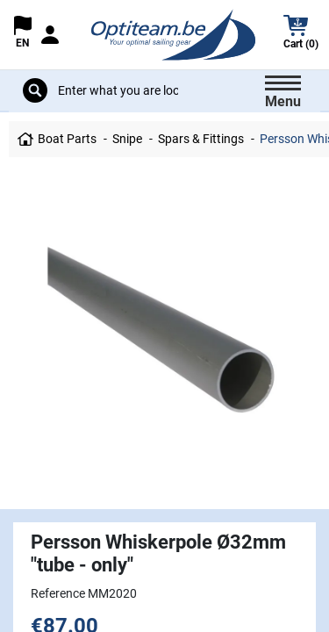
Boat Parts (67, 139)
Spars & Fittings (201, 139)
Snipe (127, 139)
